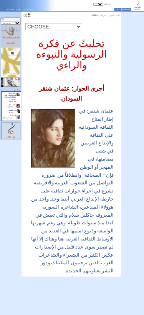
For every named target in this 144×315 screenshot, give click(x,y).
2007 (94, 16)
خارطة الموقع (11, 9)
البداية (116, 16)
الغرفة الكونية (126, 9)
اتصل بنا (18, 9)
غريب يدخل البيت (105, 16)
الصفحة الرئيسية (28, 9)
